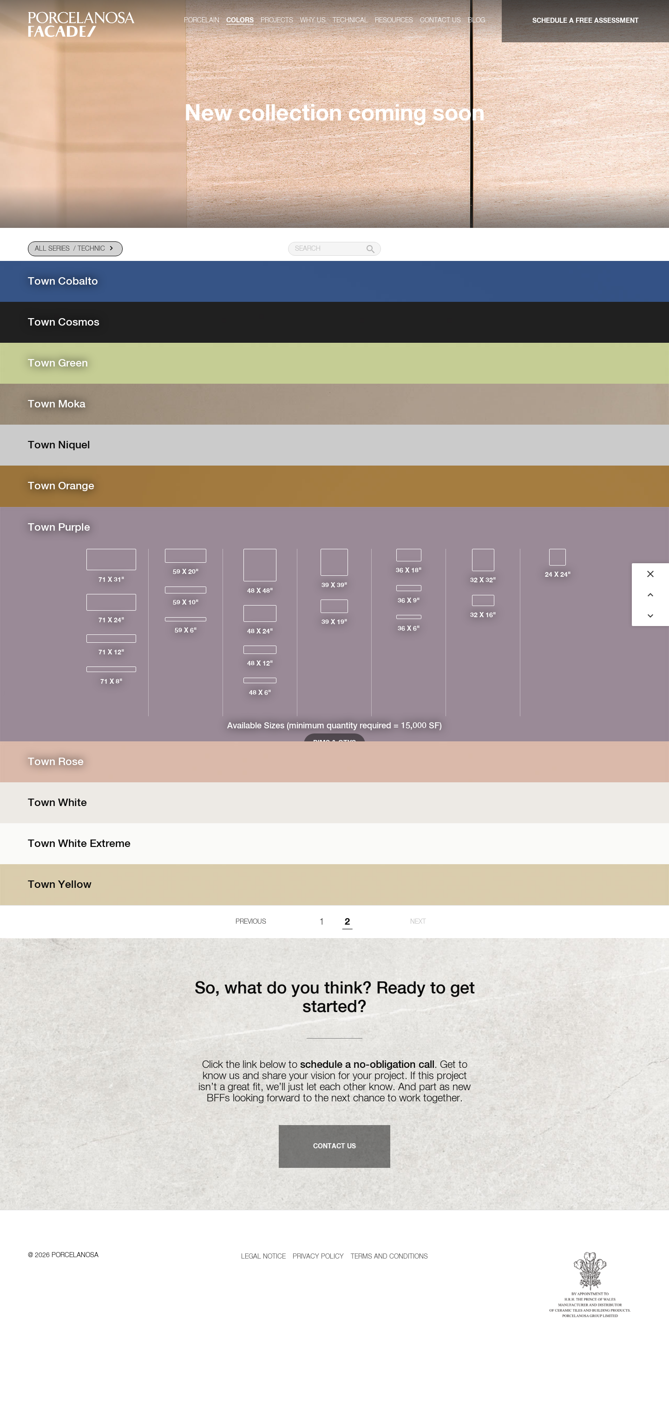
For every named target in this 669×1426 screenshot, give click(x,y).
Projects (277, 20)
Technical (350, 20)
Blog (476, 20)
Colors (240, 20)
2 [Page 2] (347, 961)
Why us (313, 20)
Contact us (440, 20)
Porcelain (201, 20)
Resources (394, 20)
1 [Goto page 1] (321, 961)
